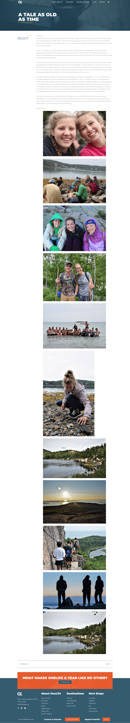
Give (94, 2)
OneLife (68, 43)
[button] (108, 2)
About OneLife (57, 2)
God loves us (96, 77)
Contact (102, 2)
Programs (70, 2)
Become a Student (84, 2)
